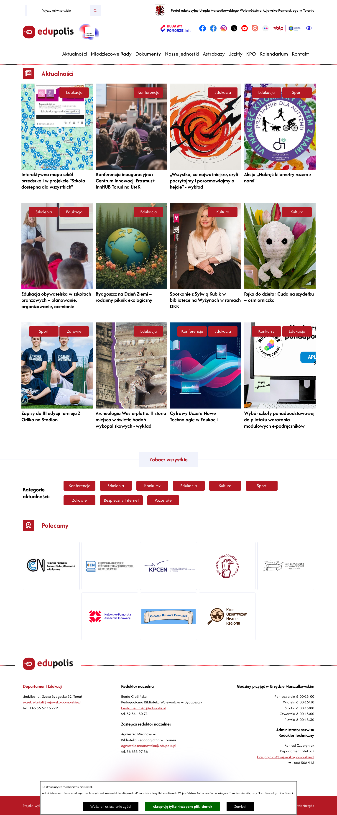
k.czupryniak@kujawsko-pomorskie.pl (285, 757)
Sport (297, 92)
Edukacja (74, 92)
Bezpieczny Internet (121, 500)
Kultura (222, 212)
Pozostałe (163, 500)
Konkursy (266, 331)
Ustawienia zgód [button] (302, 805)
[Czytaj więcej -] (57, 139)
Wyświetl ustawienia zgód (110, 806)
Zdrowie (74, 331)
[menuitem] (74, 53)
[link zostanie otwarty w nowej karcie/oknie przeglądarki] (176, 28)
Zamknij (240, 806)
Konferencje (148, 92)
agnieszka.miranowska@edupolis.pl (148, 745)
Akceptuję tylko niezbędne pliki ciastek (182, 806)
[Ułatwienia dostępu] (309, 28)
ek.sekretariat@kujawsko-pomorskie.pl (52, 702)
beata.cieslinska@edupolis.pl (143, 708)
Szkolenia (44, 212)
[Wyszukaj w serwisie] (58, 10)
